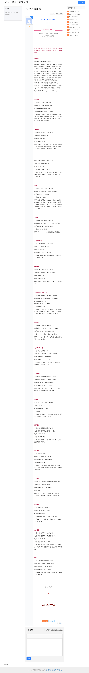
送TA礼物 (45, 621)
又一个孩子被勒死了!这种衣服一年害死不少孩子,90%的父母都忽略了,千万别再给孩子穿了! (74, 16)
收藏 (57, 14)
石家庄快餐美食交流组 (16, 2)
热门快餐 (15, 12)
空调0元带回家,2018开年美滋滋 (74, 32)
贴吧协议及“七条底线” (56, 630)
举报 (57, 623)
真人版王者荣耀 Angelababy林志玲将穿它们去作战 (74, 14)
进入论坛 (81, 2)
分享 (51, 621)
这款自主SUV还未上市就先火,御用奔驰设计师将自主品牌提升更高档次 (74, 27)
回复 (61, 14)
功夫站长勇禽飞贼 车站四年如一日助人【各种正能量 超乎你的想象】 (74, 19)
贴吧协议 (48, 670)
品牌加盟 (10, 12)
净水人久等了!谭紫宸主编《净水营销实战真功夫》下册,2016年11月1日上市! (75, 35)
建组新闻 (7, 14)
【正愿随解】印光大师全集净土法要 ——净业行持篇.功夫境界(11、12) (74, 11)
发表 (29, 658)
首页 (6, 12)
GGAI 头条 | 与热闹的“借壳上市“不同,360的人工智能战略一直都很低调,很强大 (74, 24)
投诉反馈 (59, 670)
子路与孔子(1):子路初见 (74, 22)
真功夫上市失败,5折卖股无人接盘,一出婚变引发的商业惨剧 (74, 30)
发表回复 (30, 630)
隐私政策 (54, 670)
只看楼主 (52, 14)
